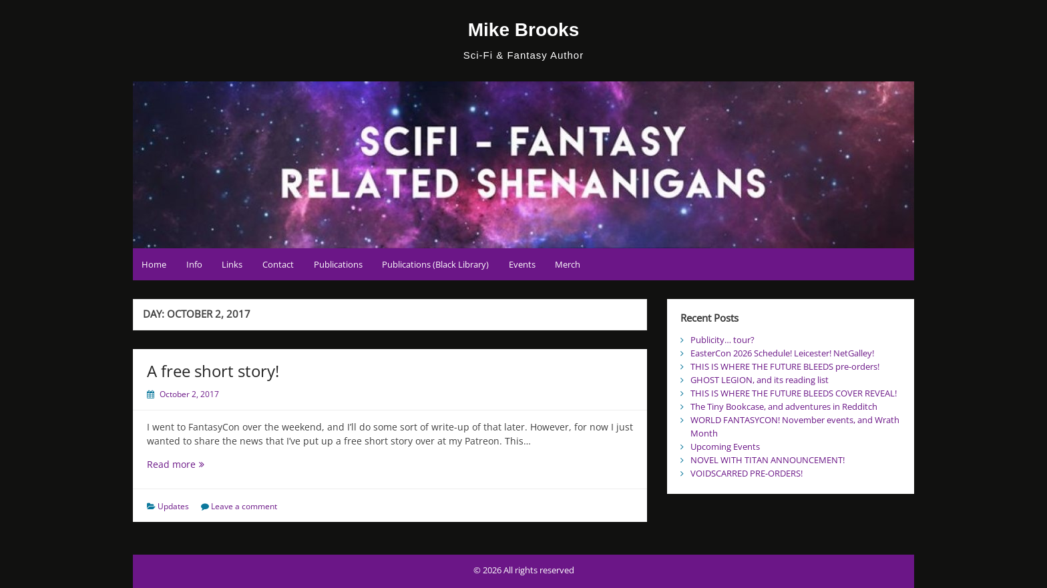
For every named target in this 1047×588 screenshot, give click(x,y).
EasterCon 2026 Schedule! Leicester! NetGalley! (782, 353)
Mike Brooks (524, 29)
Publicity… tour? (722, 340)
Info (194, 264)
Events (522, 264)
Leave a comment (244, 506)
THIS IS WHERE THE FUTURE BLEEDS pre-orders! (784, 366)
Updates (173, 506)
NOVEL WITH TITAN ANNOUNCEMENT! (767, 460)
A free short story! (213, 371)
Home (154, 264)
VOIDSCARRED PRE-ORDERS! (746, 473)
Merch (567, 264)
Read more (183, 464)
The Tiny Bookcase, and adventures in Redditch (783, 406)
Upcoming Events (725, 446)
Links (232, 264)
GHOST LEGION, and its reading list (759, 380)
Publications (338, 264)
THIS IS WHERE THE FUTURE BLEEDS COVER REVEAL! (793, 393)
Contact (278, 264)
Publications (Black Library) (435, 264)
